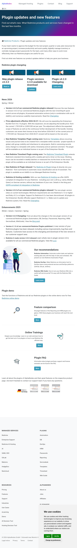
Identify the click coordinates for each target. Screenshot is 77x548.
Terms (23, 540)
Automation (44, 435)
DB (41, 440)
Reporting (43, 458)
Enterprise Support (8, 440)
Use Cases (5, 507)
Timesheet (44, 471)
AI (2, 449)
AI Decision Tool (7, 521)
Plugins (40, 4)
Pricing (4, 490)
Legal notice (6, 540)
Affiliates (43, 499)
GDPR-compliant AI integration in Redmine (31, 197)
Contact (51, 4)
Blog (60, 4)
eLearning (5, 512)
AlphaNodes (7, 4)
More (37, 336)
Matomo (5, 462)
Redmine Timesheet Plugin (57, 163)
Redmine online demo (10, 314)
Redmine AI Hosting (49, 189)
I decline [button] (56, 536)
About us (43, 490)
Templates (55, 144)
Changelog (61, 118)
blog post (37, 233)
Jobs (42, 494)
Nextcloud (5, 471)
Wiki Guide (44, 475)
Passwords (44, 453)
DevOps (43, 444)
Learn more (57, 88)
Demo (4, 516)
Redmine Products (11, 42)
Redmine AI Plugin (44, 178)
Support (69, 4)
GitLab (4, 458)
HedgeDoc (5, 466)
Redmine (5, 435)
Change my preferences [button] (53, 540)
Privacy (15, 540)
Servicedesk (44, 462)
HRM (42, 449)
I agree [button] (48, 536)
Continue (32, 91)
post (55, 252)
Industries (5, 503)
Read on (6, 88)
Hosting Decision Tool (10, 525)
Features (5, 494)
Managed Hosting (26, 4)
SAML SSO (6, 453)
